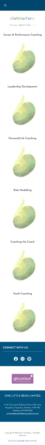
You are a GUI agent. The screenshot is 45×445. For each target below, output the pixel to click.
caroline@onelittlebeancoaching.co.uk (22, 414)
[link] (22, 18)
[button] (5, 5)
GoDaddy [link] (20, 441)
